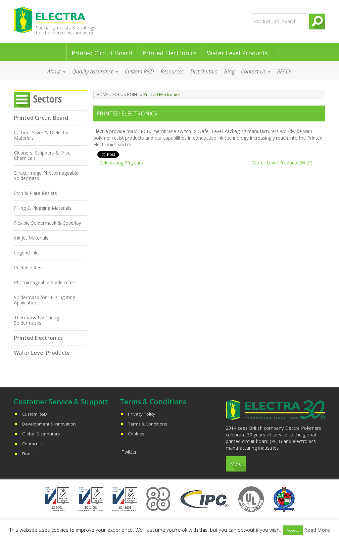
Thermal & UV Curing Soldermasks (36, 320)
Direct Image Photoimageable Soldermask (46, 175)
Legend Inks (27, 252)
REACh (284, 71)
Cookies (136, 434)
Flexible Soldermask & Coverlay (47, 223)
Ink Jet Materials (31, 238)
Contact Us (255, 71)
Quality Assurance (95, 71)
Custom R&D (139, 71)
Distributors (204, 71)
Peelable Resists (31, 267)
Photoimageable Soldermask (45, 282)
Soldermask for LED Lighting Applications (44, 300)
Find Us (29, 454)
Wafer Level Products (237, 53)
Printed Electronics (169, 53)
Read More (317, 529)
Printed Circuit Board (102, 53)
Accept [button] (293, 530)
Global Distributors (41, 434)
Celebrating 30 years (118, 162)
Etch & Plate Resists (35, 193)
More (236, 464)
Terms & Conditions (147, 424)
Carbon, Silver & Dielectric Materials (42, 135)
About (56, 71)
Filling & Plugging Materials (43, 208)
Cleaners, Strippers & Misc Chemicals (42, 155)
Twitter (129, 452)
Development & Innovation (49, 424)
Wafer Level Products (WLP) (285, 162)
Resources (172, 71)
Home (102, 94)
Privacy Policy (141, 414)
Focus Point (126, 94)
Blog (229, 71)
